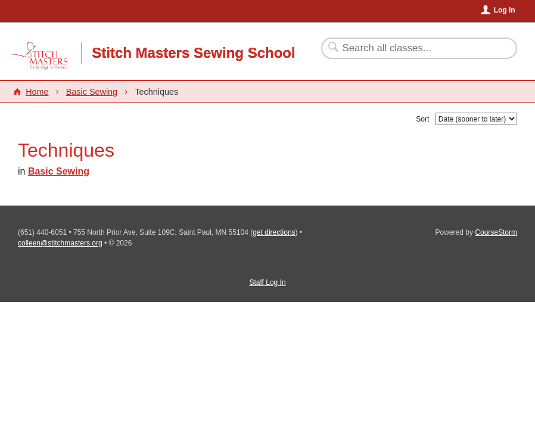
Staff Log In (267, 282)
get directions (274, 232)
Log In (504, 10)
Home (37, 92)
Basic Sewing (91, 92)
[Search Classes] (412, 48)
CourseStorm (496, 232)
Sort (422, 119)
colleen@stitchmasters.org (60, 243)
